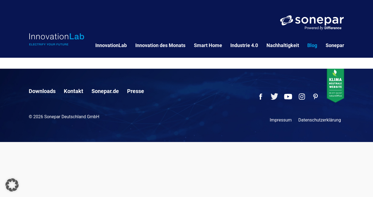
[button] (12, 185)
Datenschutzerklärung (319, 120)
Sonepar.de (105, 91)
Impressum (281, 120)
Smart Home (208, 45)
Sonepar (335, 45)
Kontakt (73, 91)
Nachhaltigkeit (282, 45)
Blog (312, 45)
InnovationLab (111, 45)
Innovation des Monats (160, 45)
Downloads (42, 91)
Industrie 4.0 (244, 45)
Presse (135, 91)
